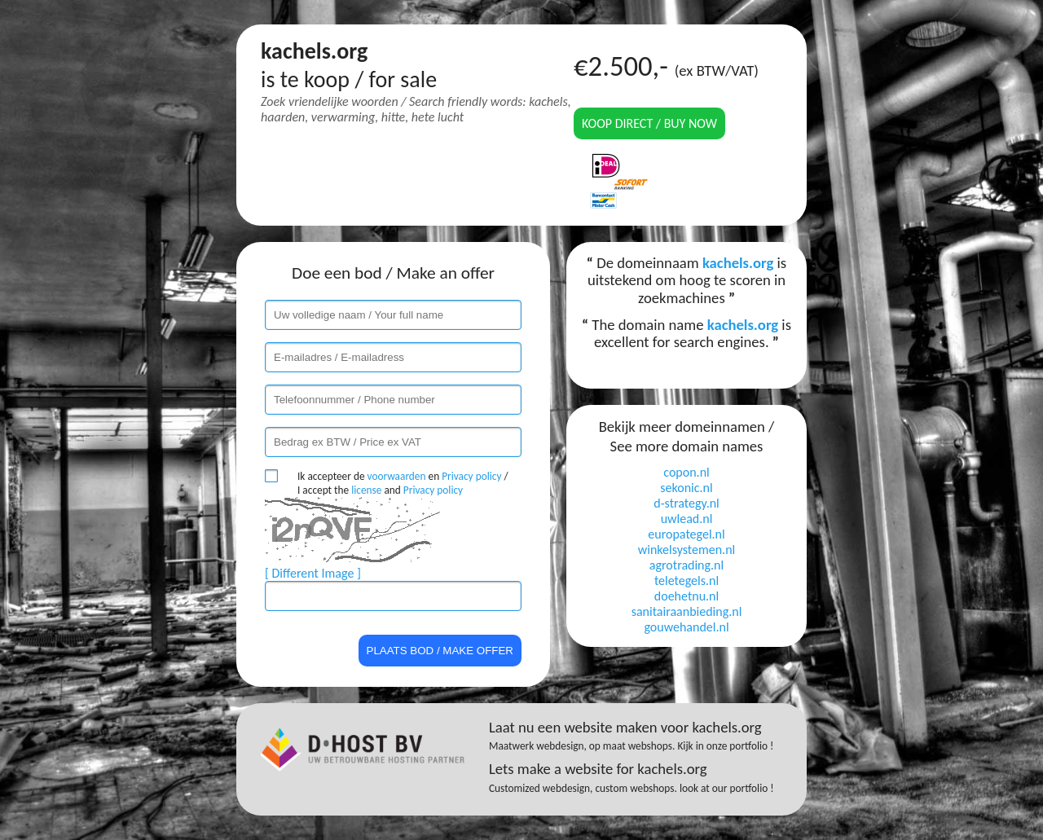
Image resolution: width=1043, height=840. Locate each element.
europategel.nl (686, 534)
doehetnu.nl (686, 596)
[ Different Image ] (313, 573)
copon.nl (686, 472)
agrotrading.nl (686, 565)
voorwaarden (396, 476)
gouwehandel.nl (686, 627)
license (366, 490)
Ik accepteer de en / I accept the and (402, 483)
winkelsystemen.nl (686, 549)
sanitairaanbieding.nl (687, 611)
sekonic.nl (686, 487)
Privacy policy (471, 476)
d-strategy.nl (687, 503)
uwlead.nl (687, 518)
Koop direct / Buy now (649, 123)
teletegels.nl (686, 580)
